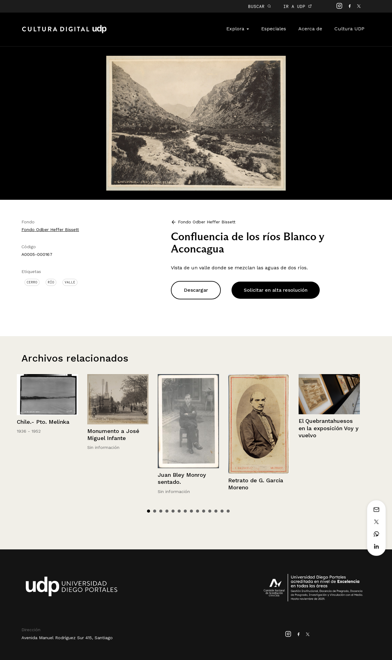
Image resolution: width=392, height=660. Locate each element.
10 (203, 511)
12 (215, 511)
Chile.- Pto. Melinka (43, 422)
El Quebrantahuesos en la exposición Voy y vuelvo (329, 428)
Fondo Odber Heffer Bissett (50, 229)
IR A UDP (297, 6)
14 (228, 511)
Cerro (32, 282)
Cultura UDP (349, 29)
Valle (70, 282)
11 (209, 511)
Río (51, 282)
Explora (237, 29)
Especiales (273, 29)
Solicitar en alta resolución (275, 290)
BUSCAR (259, 6)
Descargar (196, 290)
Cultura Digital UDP (64, 32)
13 (222, 511)
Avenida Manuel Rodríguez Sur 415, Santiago (67, 637)
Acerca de (310, 29)
